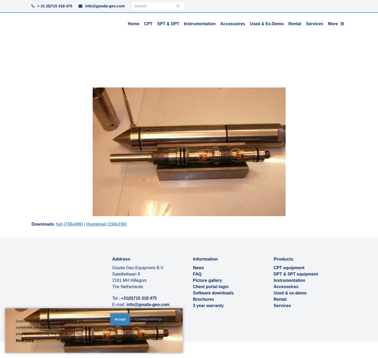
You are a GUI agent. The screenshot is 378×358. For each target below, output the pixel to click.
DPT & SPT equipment (296, 274)
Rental (280, 299)
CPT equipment (289, 268)
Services (282, 305)
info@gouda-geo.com (105, 6)
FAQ (197, 274)
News (198, 268)
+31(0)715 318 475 (139, 298)
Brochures (203, 299)
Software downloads (213, 293)
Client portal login (211, 286)
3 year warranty (208, 305)
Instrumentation (290, 280)
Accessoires (286, 286)
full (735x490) (69, 224)
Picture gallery (207, 280)
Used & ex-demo (290, 293)
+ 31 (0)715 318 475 (54, 6)
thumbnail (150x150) (106, 224)
